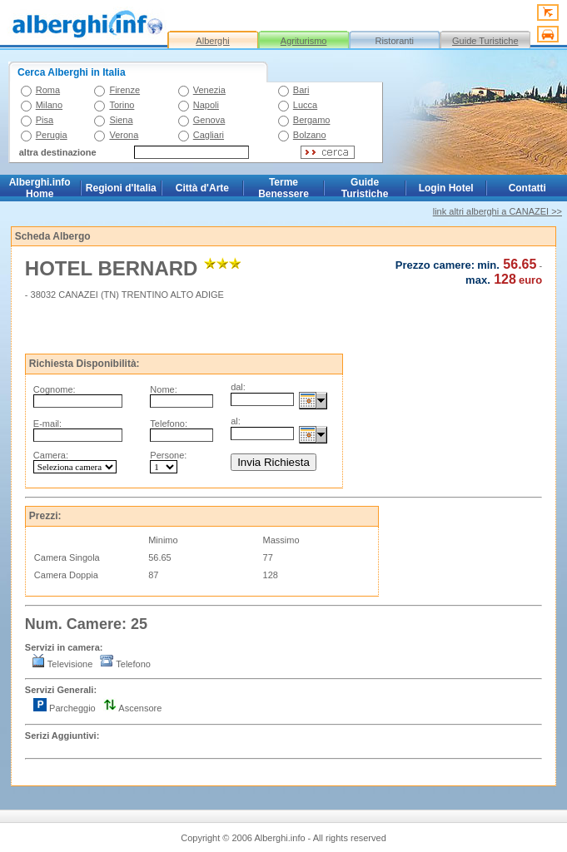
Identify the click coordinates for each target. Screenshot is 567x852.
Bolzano (309, 135)
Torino (121, 105)
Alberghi (212, 41)
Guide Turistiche (485, 41)
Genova (209, 120)
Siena (120, 120)
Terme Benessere (283, 188)
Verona (123, 135)
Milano (49, 105)
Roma (48, 90)
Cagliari (208, 135)
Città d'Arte (202, 188)
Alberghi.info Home (40, 188)
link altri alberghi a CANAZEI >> (497, 211)
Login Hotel (446, 188)
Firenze (124, 90)
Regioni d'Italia (121, 188)
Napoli (206, 105)
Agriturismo (304, 41)
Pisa (44, 120)
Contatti (527, 188)
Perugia (51, 135)
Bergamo (312, 120)
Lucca (305, 105)
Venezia (209, 90)
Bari (301, 90)
